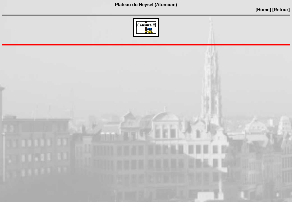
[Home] (263, 9)
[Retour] (281, 9)
